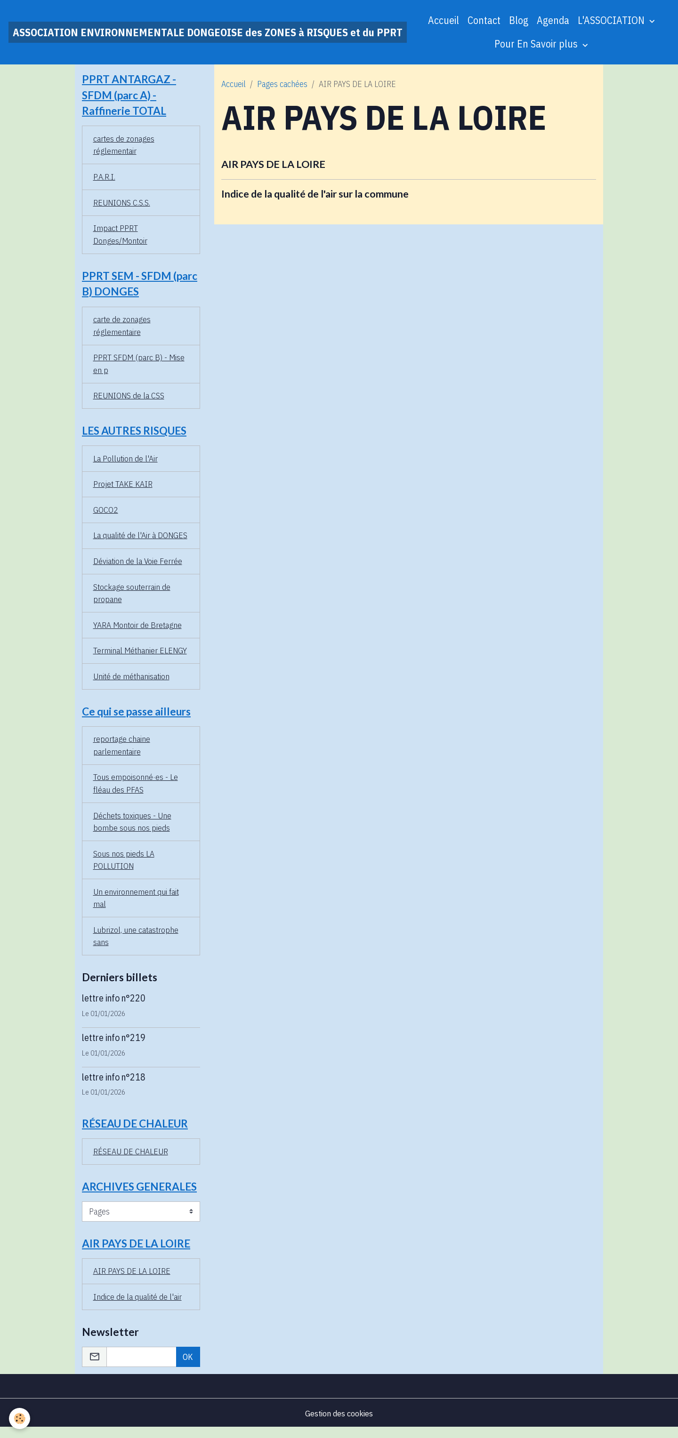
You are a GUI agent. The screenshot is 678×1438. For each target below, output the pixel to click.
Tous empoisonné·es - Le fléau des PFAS (135, 790)
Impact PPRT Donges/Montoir (120, 236)
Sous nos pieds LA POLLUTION (123, 867)
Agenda (553, 20)
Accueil (443, 20)
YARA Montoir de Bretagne (138, 630)
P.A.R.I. (104, 178)
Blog (518, 20)
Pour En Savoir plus (537, 43)
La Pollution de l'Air (125, 462)
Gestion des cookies (339, 1423)
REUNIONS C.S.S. (122, 204)
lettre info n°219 (113, 1045)
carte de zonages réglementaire (122, 328)
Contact (484, 20)
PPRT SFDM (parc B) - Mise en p (139, 366)
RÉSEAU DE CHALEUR (131, 1160)
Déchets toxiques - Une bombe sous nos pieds (132, 829)
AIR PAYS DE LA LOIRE (273, 164)
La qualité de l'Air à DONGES (140, 539)
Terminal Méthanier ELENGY (140, 656)
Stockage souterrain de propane (132, 598)
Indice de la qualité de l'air (137, 1306)
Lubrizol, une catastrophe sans (136, 944)
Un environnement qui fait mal (136, 906)
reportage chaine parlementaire (122, 751)
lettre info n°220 (113, 1006)
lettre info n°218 (113, 1085)
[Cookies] (20, 1418)
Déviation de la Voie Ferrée (138, 565)
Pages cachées (282, 84)
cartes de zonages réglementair (124, 146)
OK (188, 1366)
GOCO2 (105, 513)
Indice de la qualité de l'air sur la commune (315, 194)
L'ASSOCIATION (612, 20)
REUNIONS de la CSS (129, 398)
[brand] (207, 32)
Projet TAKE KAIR (123, 488)
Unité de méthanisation (132, 681)
